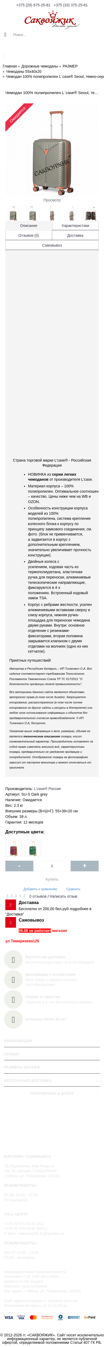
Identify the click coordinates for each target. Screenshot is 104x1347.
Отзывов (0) (28, 235)
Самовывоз (52, 245)
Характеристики (75, 225)
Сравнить (73, 889)
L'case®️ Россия (47, 789)
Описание (28, 225)
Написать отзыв (63, 896)
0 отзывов (38, 896)
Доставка (75, 235)
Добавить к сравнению (40, 889)
